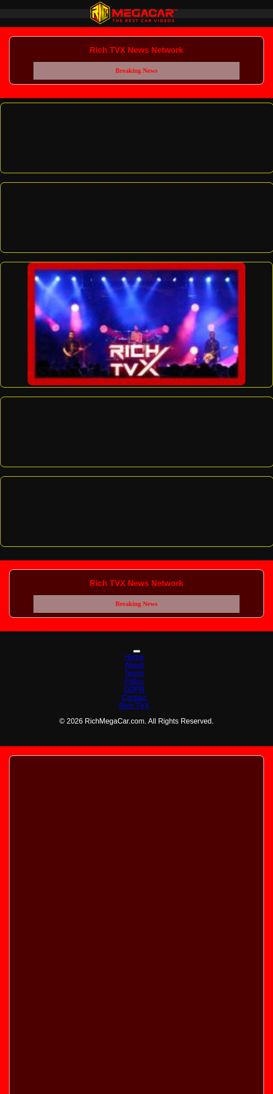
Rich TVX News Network (136, 50)
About (134, 665)
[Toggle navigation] (136, 651)
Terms (134, 673)
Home (134, 657)
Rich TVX (134, 706)
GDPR (134, 689)
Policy (134, 681)
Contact (134, 697)
